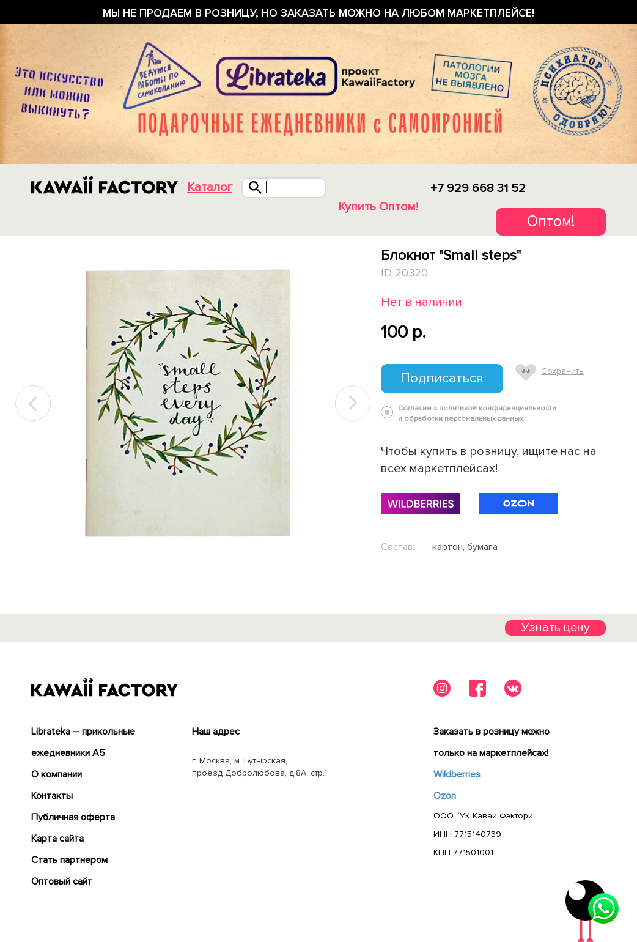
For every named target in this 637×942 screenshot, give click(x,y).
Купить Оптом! (378, 206)
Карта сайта (57, 839)
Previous (33, 403)
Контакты (52, 796)
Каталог (209, 187)
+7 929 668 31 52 (478, 188)
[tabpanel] (193, 404)
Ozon (444, 796)
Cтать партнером (69, 860)
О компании (56, 774)
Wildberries (457, 774)
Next (352, 403)
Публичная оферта (73, 817)
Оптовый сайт (61, 881)
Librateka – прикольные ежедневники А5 (83, 742)
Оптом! (551, 221)
